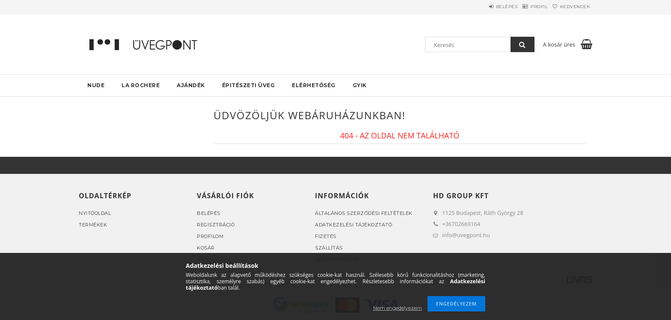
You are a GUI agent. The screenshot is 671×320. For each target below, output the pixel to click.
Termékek (93, 225)
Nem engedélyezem (397, 308)
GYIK (360, 85)
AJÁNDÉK (191, 85)
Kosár (206, 248)
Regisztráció (216, 225)
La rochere (141, 85)
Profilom (210, 236)
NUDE (95, 85)
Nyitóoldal (95, 213)
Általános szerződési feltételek (364, 213)
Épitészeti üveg (248, 85)
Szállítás (329, 248)
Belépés (487, 6)
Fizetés (325, 236)
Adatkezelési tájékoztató (353, 225)
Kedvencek (571, 6)
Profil (527, 6)
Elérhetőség (314, 85)
